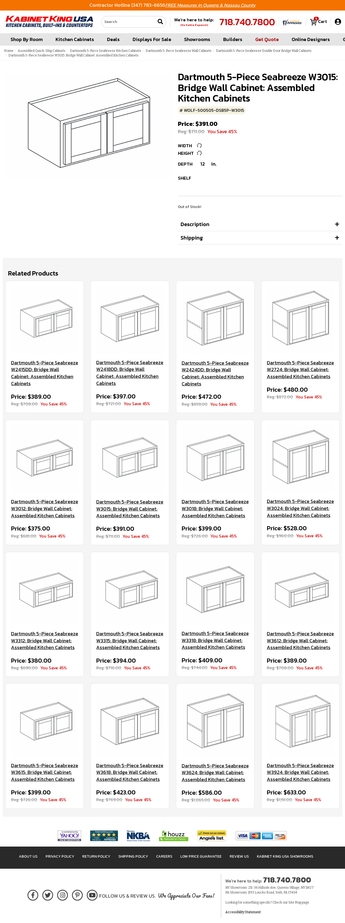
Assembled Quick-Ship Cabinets (41, 51)
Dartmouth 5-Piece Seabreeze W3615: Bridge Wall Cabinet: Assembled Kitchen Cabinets (44, 772)
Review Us (239, 856)
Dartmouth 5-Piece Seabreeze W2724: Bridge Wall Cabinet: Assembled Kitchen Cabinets (300, 369)
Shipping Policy (133, 856)
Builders (232, 39)
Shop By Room (27, 39)
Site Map (294, 902)
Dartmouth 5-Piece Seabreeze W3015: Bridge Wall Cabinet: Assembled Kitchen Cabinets (129, 508)
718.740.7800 (247, 22)
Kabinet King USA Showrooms (285, 856)
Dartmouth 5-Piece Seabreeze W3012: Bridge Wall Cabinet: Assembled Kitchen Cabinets (44, 508)
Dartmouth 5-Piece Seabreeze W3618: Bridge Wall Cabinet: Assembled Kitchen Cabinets (129, 772)
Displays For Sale (152, 39)
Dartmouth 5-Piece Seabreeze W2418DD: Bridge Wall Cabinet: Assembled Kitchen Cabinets (129, 373)
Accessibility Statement (243, 912)
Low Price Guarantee (201, 856)
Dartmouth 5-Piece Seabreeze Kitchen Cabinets (105, 51)
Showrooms (197, 39)
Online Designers (311, 39)
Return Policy (96, 856)
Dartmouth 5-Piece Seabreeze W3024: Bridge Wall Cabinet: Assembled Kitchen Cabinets (300, 508)
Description (195, 224)
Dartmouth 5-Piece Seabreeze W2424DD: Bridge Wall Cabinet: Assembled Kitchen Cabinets (215, 373)
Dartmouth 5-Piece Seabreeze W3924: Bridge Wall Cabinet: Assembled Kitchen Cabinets (300, 772)
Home (8, 51)
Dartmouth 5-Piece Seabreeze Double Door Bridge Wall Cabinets (264, 51)
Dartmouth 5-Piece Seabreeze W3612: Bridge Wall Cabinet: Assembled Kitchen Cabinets (300, 640)
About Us (28, 856)
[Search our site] (128, 22)
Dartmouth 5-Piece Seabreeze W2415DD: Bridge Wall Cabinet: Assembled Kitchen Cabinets (44, 373)
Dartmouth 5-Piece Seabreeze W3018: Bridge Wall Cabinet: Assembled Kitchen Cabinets (215, 508)
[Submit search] (160, 22)
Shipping (192, 238)
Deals (113, 39)
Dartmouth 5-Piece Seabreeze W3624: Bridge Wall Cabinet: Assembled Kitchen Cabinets (215, 772)
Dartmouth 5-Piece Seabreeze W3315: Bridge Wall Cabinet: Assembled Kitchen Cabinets (129, 640)
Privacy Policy (60, 856)
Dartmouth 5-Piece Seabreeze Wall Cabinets (179, 51)
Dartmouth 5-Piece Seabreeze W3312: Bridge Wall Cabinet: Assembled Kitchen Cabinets (44, 640)
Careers (164, 856)
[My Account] (338, 21)
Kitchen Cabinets (75, 39)
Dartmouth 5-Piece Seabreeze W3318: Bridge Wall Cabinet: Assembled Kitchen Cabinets (215, 640)
